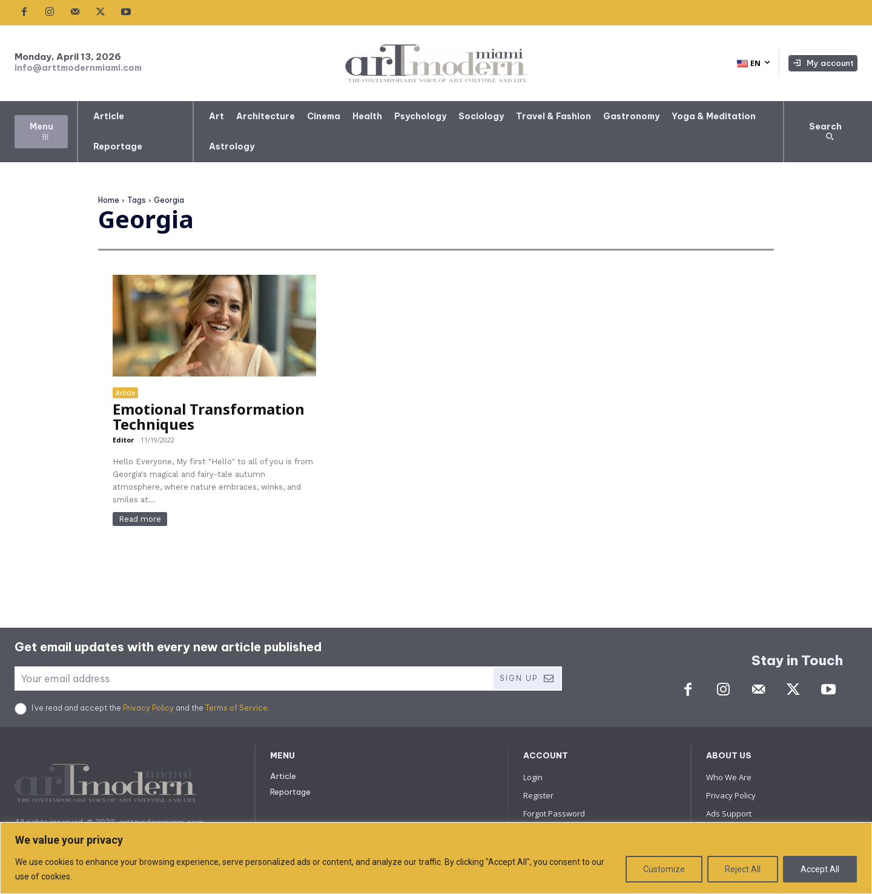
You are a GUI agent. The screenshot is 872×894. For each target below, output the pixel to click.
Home (108, 200)
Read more (140, 519)
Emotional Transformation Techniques (209, 416)
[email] (253, 678)
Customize (664, 869)
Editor (123, 439)
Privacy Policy (148, 707)
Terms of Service (236, 707)
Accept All (820, 869)
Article (125, 393)
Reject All (743, 869)
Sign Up (527, 678)
